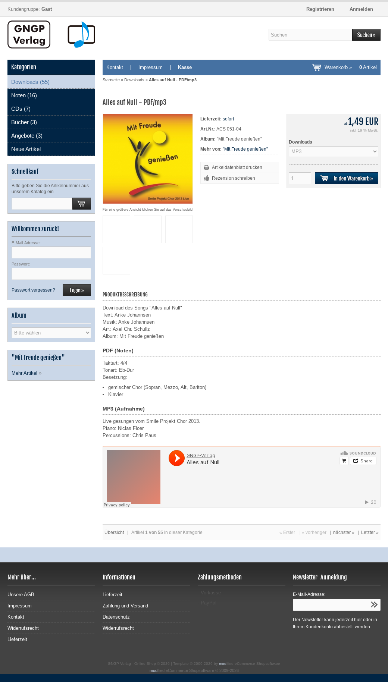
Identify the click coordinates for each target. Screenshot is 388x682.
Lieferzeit (17, 639)
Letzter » (370, 532)
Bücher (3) (24, 122)
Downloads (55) (30, 82)
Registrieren (320, 9)
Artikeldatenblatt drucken (237, 167)
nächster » (343, 532)
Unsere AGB (20, 594)
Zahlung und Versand (125, 606)
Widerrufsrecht (23, 628)
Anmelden (361, 9)
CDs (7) (21, 109)
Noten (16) (24, 95)
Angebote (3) (27, 135)
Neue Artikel (26, 149)
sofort (228, 119)
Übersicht (114, 532)
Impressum (150, 67)
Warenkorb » (351, 67)
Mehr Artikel (24, 373)
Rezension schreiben (233, 178)
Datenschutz (116, 617)
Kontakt (114, 67)
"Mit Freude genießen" (245, 149)
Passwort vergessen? (33, 290)
